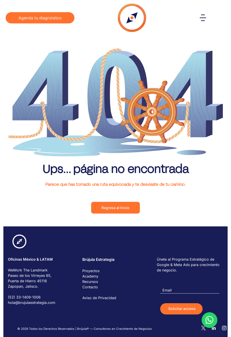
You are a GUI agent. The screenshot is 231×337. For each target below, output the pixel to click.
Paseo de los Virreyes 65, (30, 275)
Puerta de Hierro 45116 (27, 281)
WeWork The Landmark (28, 270)
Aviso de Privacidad (99, 298)
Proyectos (90, 271)
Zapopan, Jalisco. (23, 286)
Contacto (90, 287)
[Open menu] (203, 17)
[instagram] (224, 324)
